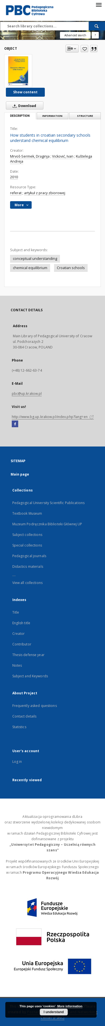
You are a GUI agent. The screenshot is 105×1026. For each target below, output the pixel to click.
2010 (14, 177)
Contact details (24, 716)
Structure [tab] (85, 116)
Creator (18, 633)
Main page (20, 474)
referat (16, 193)
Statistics (19, 727)
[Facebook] (15, 424)
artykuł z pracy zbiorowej (44, 193)
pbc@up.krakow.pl (27, 393)
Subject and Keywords (30, 676)
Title (15, 612)
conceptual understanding (35, 258)
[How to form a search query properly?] (95, 35)
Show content (25, 92)
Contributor (21, 644)
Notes (17, 665)
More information (69, 1006)
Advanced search (75, 35)
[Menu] (99, 4)
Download (23, 105)
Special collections (27, 545)
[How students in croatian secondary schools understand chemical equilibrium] (18, 71)
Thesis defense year (28, 654)
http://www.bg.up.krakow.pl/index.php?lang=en (53, 416)
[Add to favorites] (84, 48)
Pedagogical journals (29, 556)
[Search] (97, 26)
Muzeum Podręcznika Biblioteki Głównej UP (47, 524)
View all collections (27, 582)
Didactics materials (27, 566)
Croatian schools (71, 267)
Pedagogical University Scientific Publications (48, 502)
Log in (17, 761)
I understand (54, 1012)
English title (21, 623)
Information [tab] (52, 116)
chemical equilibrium (30, 267)
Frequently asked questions (34, 705)
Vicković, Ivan (62, 156)
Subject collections (27, 534)
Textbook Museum (27, 513)
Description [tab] (20, 116)
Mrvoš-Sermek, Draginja (30, 156)
